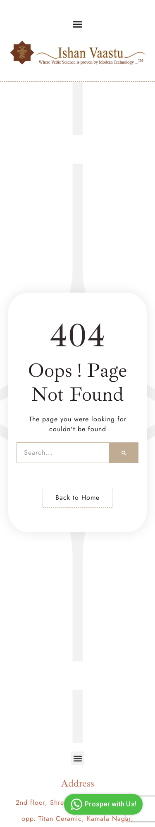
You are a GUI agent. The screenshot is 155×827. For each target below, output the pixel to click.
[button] (78, 24)
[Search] (123, 452)
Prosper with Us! (102, 804)
